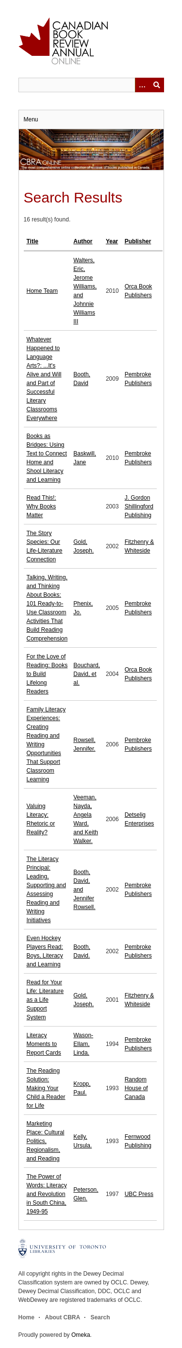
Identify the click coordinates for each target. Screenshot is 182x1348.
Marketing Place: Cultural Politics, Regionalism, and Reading (46, 1141)
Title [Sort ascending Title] (32, 241)
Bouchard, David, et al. (86, 674)
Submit (156, 85)
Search (100, 1317)
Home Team (42, 290)
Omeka (80, 1334)
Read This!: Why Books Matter (41, 506)
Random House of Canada (136, 1088)
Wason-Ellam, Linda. (83, 1044)
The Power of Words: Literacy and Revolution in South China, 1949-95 (47, 1194)
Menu (31, 119)
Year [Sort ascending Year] (112, 241)
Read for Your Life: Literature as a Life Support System (45, 1000)
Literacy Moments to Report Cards (44, 1044)
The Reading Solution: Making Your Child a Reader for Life (46, 1088)
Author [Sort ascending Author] (82, 241)
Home (26, 1317)
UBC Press (139, 1194)
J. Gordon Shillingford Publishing (139, 506)
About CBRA (62, 1317)
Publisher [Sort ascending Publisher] (138, 241)
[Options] (142, 85)
